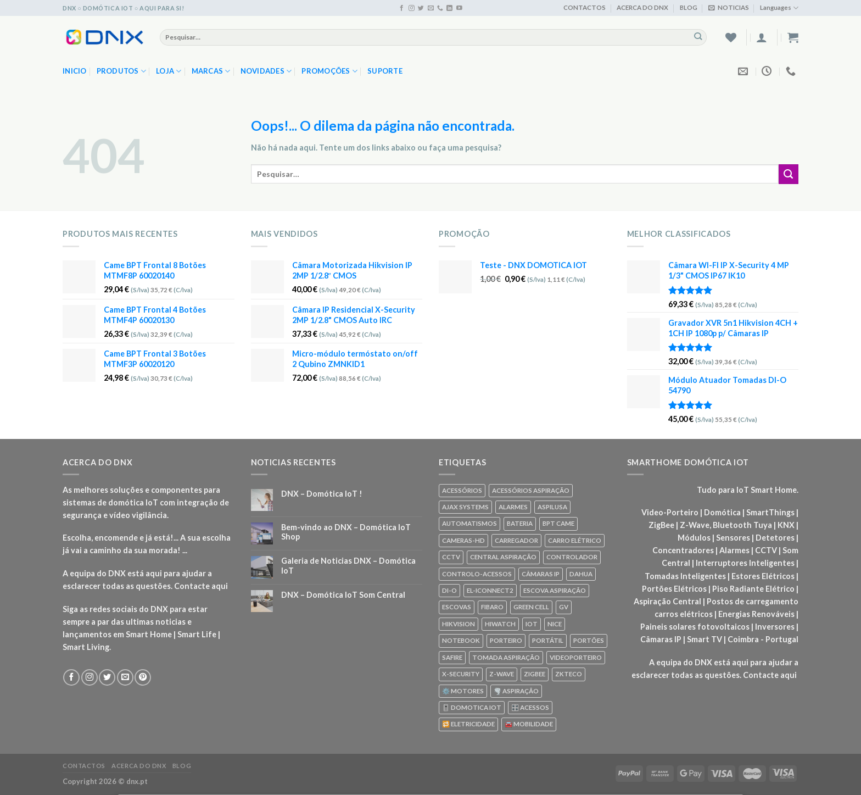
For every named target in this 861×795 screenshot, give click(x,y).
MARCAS (211, 71)
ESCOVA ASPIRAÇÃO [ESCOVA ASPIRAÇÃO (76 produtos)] (554, 590)
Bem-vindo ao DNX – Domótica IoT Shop (346, 531)
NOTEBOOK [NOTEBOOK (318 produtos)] (461, 640)
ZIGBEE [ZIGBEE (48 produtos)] (534, 673)
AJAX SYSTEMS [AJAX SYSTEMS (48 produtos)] (465, 506)
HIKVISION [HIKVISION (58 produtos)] (458, 623)
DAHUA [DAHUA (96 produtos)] (580, 573)
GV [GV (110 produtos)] (563, 606)
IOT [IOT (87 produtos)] (531, 623)
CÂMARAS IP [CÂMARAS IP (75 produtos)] (541, 573)
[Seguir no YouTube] (459, 8)
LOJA (169, 71)
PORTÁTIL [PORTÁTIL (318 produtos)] (547, 640)
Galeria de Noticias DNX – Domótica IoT (348, 565)
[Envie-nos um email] (431, 8)
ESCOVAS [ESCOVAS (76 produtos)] (456, 606)
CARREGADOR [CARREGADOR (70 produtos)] (516, 540)
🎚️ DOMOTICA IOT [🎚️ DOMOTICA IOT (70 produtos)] (471, 707)
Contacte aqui (201, 586)
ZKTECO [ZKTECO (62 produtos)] (568, 673)
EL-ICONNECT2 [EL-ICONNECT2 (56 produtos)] (490, 590)
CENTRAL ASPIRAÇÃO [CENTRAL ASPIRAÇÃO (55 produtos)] (503, 556)
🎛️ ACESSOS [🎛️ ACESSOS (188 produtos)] (530, 707)
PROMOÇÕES (329, 71)
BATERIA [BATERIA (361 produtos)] (520, 523)
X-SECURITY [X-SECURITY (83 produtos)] (460, 673)
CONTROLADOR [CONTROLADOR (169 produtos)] (571, 556)
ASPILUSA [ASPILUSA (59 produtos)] (552, 506)
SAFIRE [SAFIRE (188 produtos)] (452, 657)
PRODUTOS (122, 71)
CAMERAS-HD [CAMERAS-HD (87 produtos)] (463, 540)
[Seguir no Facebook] (402, 8)
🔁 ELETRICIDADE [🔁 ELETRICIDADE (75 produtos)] (468, 723)
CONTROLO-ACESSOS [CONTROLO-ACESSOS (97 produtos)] (477, 573)
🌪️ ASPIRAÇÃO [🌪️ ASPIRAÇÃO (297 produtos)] (516, 690)
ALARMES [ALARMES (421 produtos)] (513, 506)
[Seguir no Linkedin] (449, 8)
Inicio (75, 70)
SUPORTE (384, 70)
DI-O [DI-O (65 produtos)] (449, 590)
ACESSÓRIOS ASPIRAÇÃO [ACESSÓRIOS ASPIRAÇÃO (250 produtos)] (530, 490)
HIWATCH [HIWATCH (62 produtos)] (500, 623)
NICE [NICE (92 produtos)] (554, 623)
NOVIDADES (266, 71)
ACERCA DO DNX (642, 7)
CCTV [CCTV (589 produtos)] (451, 556)
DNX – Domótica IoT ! (321, 493)
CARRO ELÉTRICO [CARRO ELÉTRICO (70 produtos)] (574, 540)
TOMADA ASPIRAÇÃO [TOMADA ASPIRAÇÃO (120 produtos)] (506, 657)
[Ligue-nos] (440, 8)
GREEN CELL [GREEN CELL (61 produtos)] (531, 606)
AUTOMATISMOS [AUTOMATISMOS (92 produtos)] (469, 523)
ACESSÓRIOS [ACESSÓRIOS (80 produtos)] (462, 490)
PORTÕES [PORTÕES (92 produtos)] (588, 640)
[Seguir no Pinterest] (143, 677)
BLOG (688, 7)
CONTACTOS (584, 7)
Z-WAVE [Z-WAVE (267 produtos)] (501, 673)
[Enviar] (698, 37)
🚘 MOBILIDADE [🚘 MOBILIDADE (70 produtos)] (529, 723)
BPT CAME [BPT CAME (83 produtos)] (558, 523)
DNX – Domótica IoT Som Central (343, 594)
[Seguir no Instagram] (412, 8)
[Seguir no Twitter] (421, 8)
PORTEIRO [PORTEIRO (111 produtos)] (506, 640)
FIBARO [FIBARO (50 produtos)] (492, 606)
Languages (779, 8)
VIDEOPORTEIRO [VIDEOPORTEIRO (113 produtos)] (576, 657)
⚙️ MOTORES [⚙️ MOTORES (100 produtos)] (463, 690)
